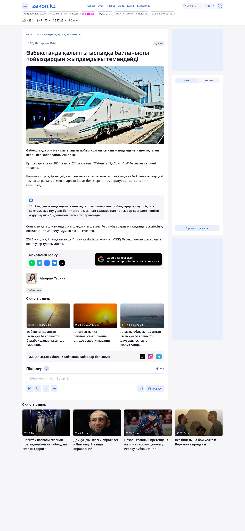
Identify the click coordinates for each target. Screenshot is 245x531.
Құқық (131, 5)
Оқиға (121, 5)
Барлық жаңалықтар (49, 34)
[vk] (54, 263)
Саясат (91, 5)
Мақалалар (143, 5)
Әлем (101, 5)
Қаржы (111, 5)
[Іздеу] (220, 6)
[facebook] (47, 263)
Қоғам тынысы (72, 34)
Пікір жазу (155, 388)
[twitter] (62, 263)
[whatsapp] (32, 263)
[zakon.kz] (44, 6)
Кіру (162, 368)
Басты (29, 34)
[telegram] (39, 263)
